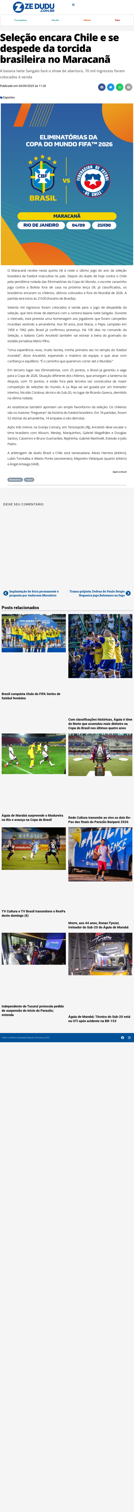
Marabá (55, 20)
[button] (102, 87)
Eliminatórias (15, 480)
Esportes (9, 97)
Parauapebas (21, 20)
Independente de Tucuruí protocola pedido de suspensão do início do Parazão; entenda (33, 1011)
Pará (117, 20)
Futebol (29, 480)
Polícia (87, 20)
